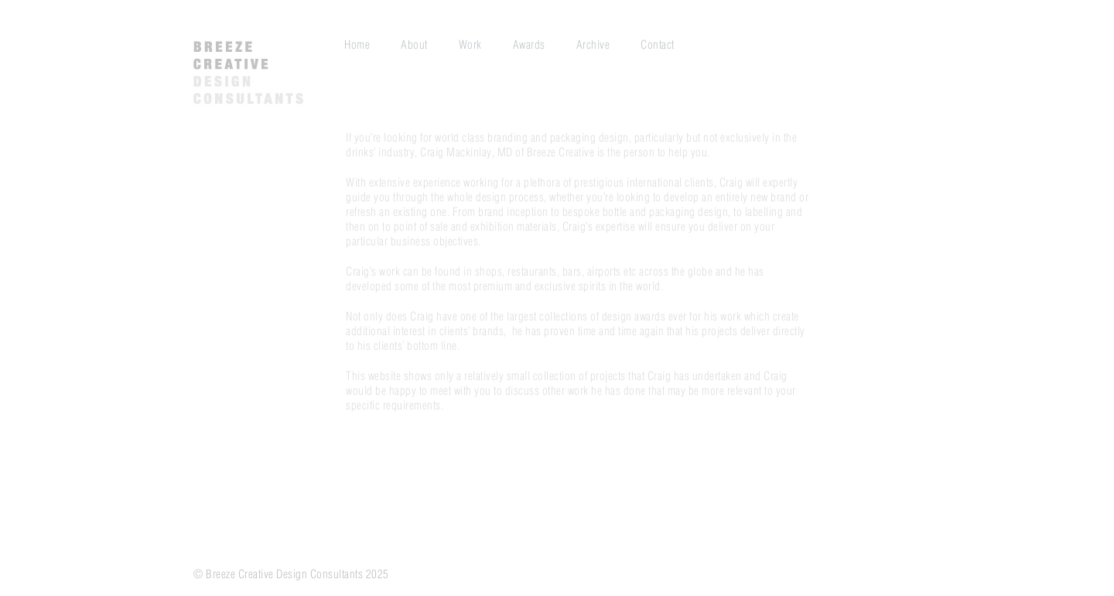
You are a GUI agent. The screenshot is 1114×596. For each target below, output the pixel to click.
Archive (593, 45)
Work (470, 45)
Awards (529, 45)
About (414, 45)
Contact (658, 45)
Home (357, 45)
